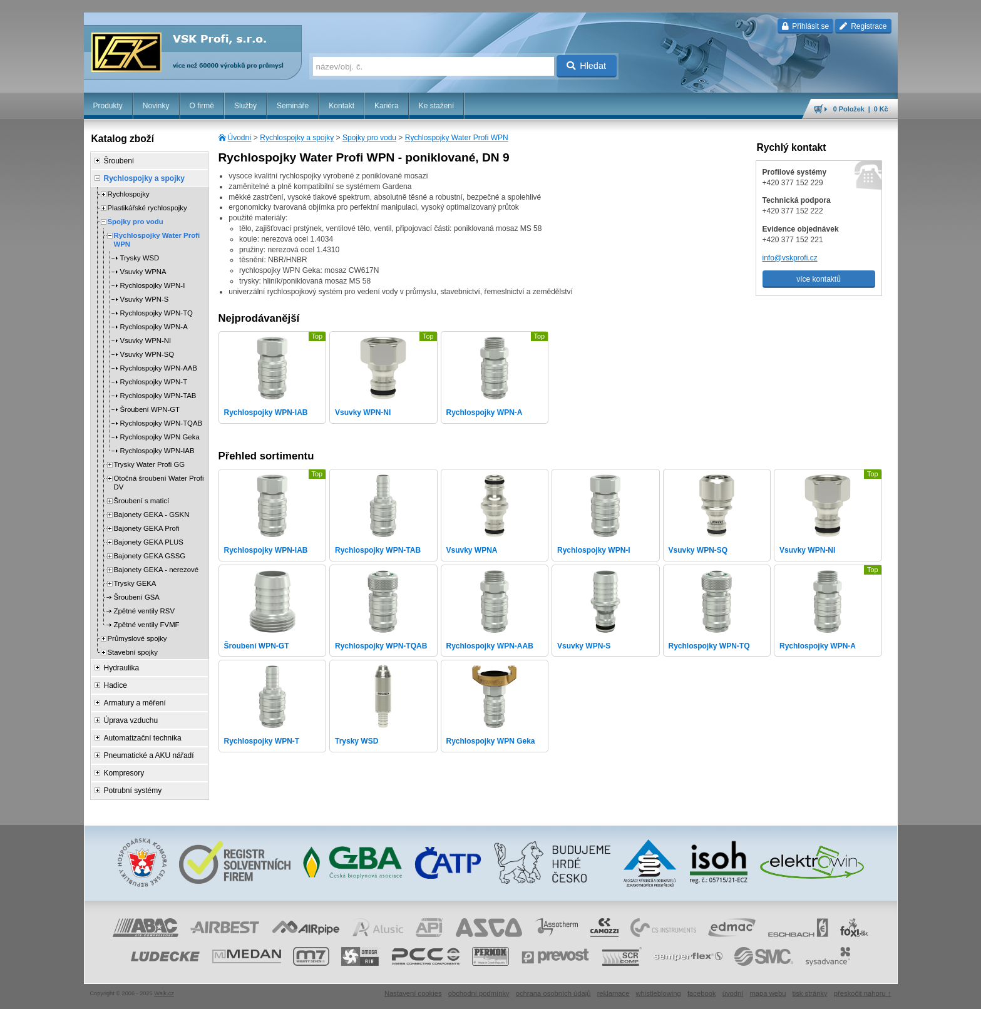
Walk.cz (164, 993)
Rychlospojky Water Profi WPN (456, 137)
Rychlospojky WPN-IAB (157, 450)
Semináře (293, 105)
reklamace (613, 993)
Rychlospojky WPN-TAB (158, 395)
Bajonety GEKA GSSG (150, 556)
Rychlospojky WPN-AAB (158, 368)
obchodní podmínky (479, 993)
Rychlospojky (129, 194)
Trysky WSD (140, 258)
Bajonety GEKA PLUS (148, 542)
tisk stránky (810, 993)
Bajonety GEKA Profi (147, 528)
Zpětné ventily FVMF (147, 624)
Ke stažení (437, 105)
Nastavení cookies (413, 993)
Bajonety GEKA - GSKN (152, 514)
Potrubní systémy (133, 790)
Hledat (586, 66)
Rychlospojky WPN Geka (160, 437)
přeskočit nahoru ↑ (862, 993)
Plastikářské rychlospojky (147, 208)
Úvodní (240, 137)
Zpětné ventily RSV (144, 611)
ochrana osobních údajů (553, 993)
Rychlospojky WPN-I (152, 285)
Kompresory (124, 773)
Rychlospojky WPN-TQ (156, 313)
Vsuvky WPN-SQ (147, 354)
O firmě (202, 105)
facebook (701, 993)
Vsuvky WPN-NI (146, 340)
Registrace (863, 26)
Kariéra (386, 105)
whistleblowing (658, 993)
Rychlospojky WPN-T (154, 382)
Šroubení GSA (137, 597)
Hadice (115, 685)
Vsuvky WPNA (143, 271)
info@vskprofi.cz (790, 258)
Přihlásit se (805, 26)
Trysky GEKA (135, 583)
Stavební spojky (133, 652)
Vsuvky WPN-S (144, 299)
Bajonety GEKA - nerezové (156, 569)
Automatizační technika (143, 738)
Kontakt (341, 105)
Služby (245, 105)
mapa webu (767, 993)
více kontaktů (818, 279)
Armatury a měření (135, 703)
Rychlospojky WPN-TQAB (161, 423)
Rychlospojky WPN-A (154, 326)
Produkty (108, 105)
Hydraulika (122, 667)
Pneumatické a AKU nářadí (149, 755)
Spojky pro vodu (369, 137)
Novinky (156, 105)
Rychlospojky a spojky (297, 137)
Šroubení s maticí (142, 501)
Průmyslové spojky (137, 638)
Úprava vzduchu (131, 720)
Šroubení (119, 160)
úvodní (733, 993)
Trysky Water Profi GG (149, 464)
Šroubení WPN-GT (150, 409)
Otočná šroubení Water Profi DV (159, 482)
